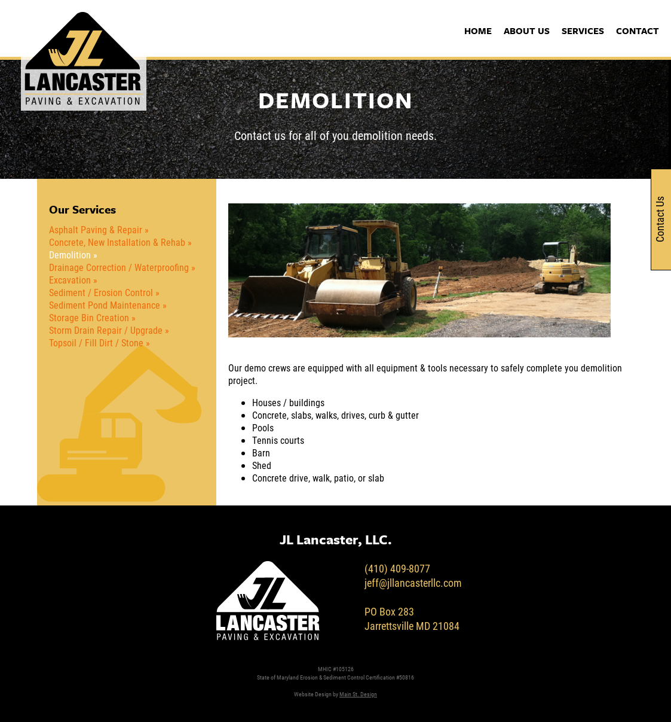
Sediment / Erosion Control (101, 292)
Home (478, 30)
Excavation (70, 279)
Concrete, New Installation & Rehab (117, 242)
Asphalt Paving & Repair (95, 229)
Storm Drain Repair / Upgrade (106, 330)
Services (583, 30)
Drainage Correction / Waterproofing (119, 267)
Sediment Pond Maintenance (104, 304)
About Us (527, 30)
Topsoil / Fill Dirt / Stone (96, 342)
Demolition (70, 254)
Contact (637, 30)
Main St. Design (358, 694)
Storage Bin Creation (89, 317)
